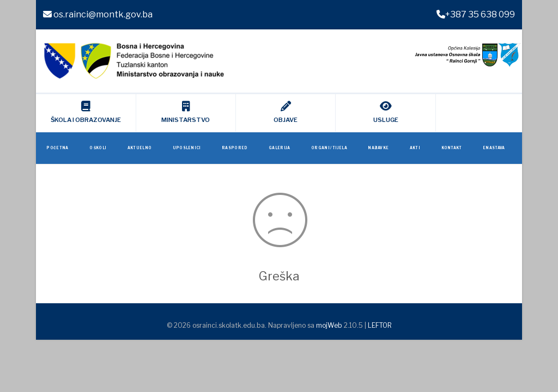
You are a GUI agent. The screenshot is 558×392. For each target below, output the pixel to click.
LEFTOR (380, 325)
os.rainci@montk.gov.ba (98, 14)
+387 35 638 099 (475, 14)
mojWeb (329, 325)
